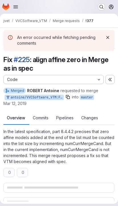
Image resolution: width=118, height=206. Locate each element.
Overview (16, 118)
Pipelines (65, 118)
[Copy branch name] (67, 97)
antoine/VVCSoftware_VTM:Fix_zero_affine (35, 97)
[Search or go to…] (101, 6)
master (87, 97)
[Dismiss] (107, 37)
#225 (22, 60)
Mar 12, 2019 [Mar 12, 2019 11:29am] (15, 103)
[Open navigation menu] (15, 6)
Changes (89, 118)
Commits (40, 118)
